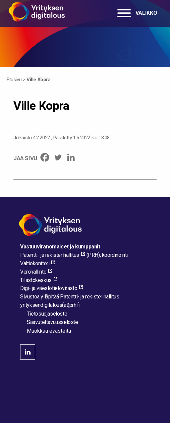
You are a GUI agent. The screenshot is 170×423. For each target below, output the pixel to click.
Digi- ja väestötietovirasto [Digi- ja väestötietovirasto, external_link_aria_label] (48, 288)
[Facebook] (45, 157)
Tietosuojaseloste (47, 314)
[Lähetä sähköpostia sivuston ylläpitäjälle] (50, 305)
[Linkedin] (71, 157)
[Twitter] (58, 157)
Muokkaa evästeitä (49, 331)
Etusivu (14, 80)
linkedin (27, 352)
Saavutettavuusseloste (52, 322)
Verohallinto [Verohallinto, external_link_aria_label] (33, 272)
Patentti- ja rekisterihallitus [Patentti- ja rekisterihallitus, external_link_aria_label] (49, 255)
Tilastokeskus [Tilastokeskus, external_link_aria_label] (36, 280)
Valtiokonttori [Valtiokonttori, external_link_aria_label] (34, 263)
